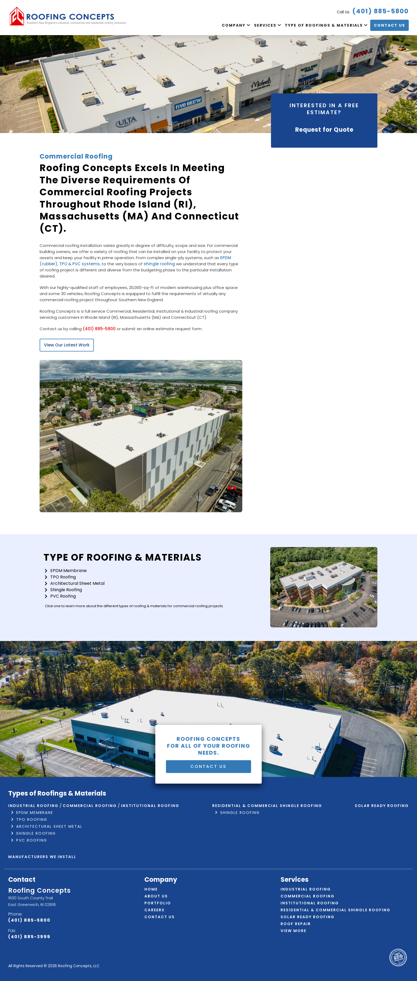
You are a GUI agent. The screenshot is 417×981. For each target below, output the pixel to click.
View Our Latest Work (67, 345)
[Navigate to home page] (68, 17)
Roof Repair (296, 923)
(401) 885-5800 (380, 11)
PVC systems (86, 264)
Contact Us (389, 25)
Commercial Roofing (90, 805)
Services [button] (266, 25)
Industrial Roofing (33, 805)
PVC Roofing (63, 596)
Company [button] (234, 25)
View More (293, 930)
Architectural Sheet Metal (77, 583)
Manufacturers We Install (42, 856)
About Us (156, 896)
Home (151, 889)
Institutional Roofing (150, 805)
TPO (63, 264)
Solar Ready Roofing (382, 805)
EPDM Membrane (68, 571)
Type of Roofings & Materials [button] (324, 25)
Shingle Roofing (66, 590)
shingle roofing (159, 264)
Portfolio (157, 903)
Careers (154, 910)
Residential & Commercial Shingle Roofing (267, 805)
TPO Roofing (63, 577)
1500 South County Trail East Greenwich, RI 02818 (32, 901)
